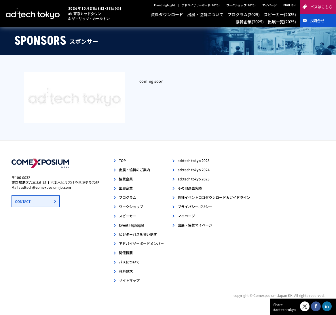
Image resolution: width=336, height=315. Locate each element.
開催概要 (126, 252)
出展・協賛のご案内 (134, 169)
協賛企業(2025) (250, 21)
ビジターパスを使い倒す (138, 234)
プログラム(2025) (243, 14)
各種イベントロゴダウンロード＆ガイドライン (214, 197)
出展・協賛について (205, 14)
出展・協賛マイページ (195, 224)
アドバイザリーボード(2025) (201, 5)
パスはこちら (321, 7)
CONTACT (23, 201)
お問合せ (317, 20)
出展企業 (126, 188)
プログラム (127, 197)
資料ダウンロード (167, 14)
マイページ (269, 5)
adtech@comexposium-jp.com (46, 187)
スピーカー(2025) (280, 14)
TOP (122, 160)
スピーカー (127, 215)
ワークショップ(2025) (241, 5)
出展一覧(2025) (282, 21)
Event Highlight (164, 5)
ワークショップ (131, 206)
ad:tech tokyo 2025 (194, 160)
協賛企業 (126, 178)
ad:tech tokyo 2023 (194, 178)
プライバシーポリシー (195, 206)
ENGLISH (289, 5)
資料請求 (126, 271)
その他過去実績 (190, 188)
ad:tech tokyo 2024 (194, 169)
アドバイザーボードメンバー (141, 243)
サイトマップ (129, 280)
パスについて (129, 261)
